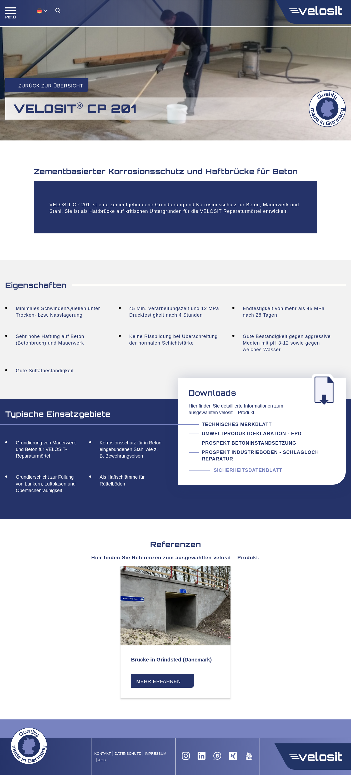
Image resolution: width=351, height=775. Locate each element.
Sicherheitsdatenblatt (248, 470)
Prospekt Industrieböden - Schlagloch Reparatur (260, 456)
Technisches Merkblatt (237, 424)
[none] (36, 10)
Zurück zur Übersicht (50, 86)
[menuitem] (42, 10)
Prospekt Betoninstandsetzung (249, 443)
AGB (102, 760)
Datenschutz (128, 754)
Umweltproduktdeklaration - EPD (252, 433)
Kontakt (102, 754)
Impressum (155, 754)
